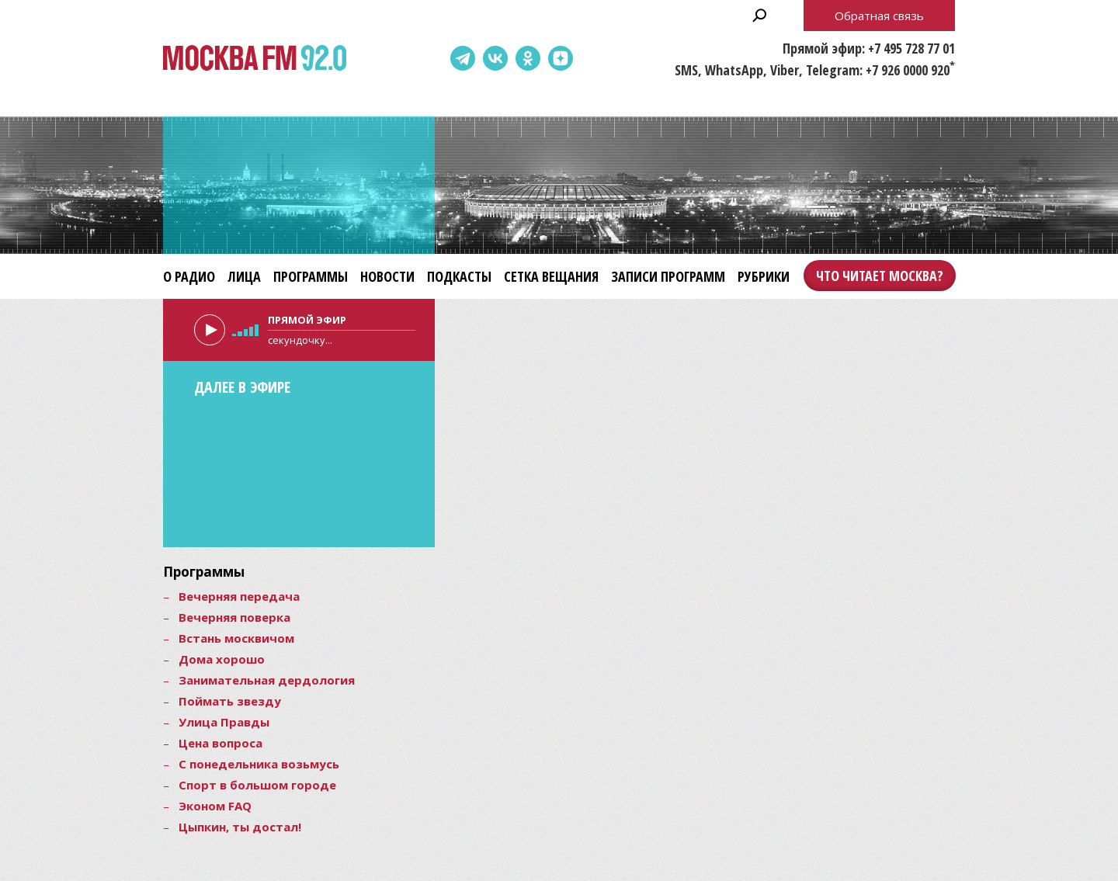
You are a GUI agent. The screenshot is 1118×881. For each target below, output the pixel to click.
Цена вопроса (220, 743)
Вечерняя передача (239, 596)
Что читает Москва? (879, 275)
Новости (387, 276)
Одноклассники (528, 58)
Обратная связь (879, 15)
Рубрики (764, 276)
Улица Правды (224, 722)
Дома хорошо (222, 659)
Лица (244, 276)
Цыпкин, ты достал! (240, 826)
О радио (189, 276)
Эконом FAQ (215, 805)
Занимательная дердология (267, 680)
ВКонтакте (495, 58)
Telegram (462, 58)
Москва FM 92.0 (254, 58)
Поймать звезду (230, 701)
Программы (310, 276)
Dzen (560, 58)
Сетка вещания (551, 276)
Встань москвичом (236, 638)
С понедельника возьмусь (259, 764)
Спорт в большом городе (257, 785)
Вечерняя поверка (234, 617)
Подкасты (459, 276)
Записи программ (668, 276)
